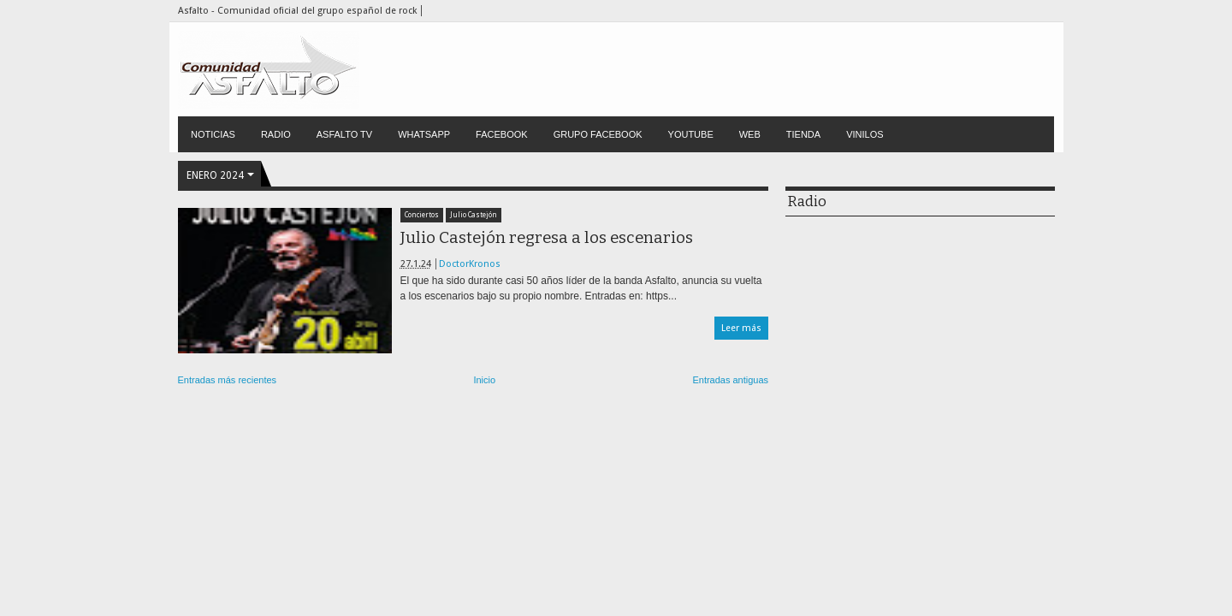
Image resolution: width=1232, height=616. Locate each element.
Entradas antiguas (730, 380)
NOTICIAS (213, 134)
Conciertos (422, 215)
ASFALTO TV (344, 134)
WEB (750, 134)
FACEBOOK (502, 134)
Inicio (484, 380)
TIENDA (803, 134)
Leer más (741, 328)
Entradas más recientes (227, 380)
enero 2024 (215, 175)
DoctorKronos (469, 264)
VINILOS (864, 134)
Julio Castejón (473, 215)
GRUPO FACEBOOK (598, 134)
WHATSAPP (424, 134)
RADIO (276, 134)
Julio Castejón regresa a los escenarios (546, 237)
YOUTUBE (691, 134)
